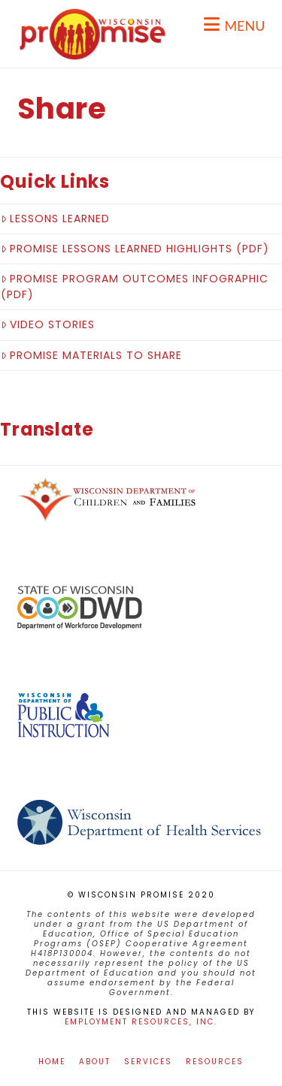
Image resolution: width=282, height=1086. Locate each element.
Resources (215, 1061)
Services (148, 1061)
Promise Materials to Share (91, 355)
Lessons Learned (55, 218)
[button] (234, 24)
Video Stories (48, 324)
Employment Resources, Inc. (141, 1021)
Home (51, 1061)
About (95, 1061)
